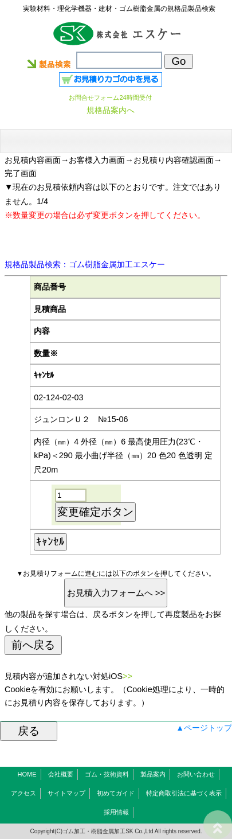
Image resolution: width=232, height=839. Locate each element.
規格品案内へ (110, 110)
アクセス (23, 793)
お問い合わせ (196, 774)
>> (127, 676)
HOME (27, 774)
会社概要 (60, 774)
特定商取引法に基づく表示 (184, 793)
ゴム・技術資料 (107, 774)
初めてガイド (116, 793)
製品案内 (153, 774)
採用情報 (116, 812)
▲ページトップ (204, 727)
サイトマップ (66, 793)
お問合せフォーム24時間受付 (110, 97)
